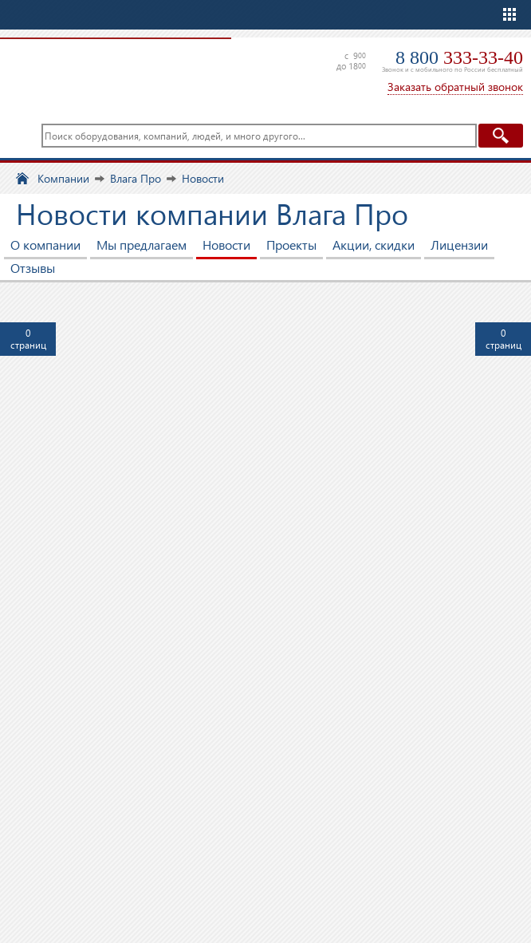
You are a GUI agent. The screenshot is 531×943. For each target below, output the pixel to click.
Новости (226, 244)
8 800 (459, 57)
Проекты (291, 244)
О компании (45, 244)
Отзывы (32, 267)
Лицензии (459, 244)
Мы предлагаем (141, 244)
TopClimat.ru (111, 72)
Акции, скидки (373, 244)
